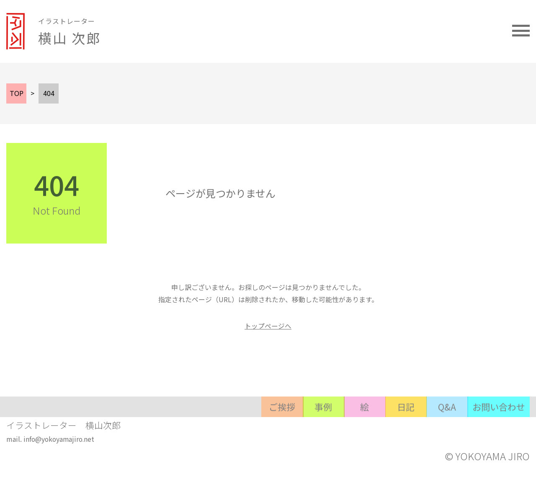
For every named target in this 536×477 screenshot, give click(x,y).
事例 (266, 427)
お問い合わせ (493, 427)
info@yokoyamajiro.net (60, 444)
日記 (375, 427)
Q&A (430, 427)
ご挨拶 (212, 427)
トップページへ (268, 325)
